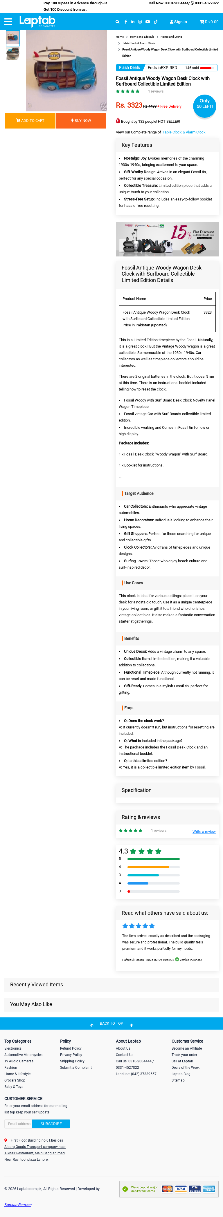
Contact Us (124, 1055)
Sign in (178, 21)
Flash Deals (129, 67)
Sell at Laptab (182, 1061)
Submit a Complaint (76, 1068)
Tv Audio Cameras (18, 1061)
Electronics (12, 1048)
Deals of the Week (185, 1068)
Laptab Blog (181, 1074)
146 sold (192, 68)
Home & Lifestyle (17, 1074)
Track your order (184, 1055)
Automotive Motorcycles (23, 1055)
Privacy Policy (71, 1055)
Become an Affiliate (187, 1048)
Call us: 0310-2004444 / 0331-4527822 (135, 1064)
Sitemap (178, 1080)
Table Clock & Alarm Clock (184, 132)
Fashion (10, 1068)
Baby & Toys (13, 1087)
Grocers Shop (14, 1080)
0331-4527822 (204, 3)
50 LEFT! (205, 106)
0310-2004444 (176, 3)
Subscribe (51, 1124)
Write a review (204, 831)
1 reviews (156, 91)
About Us (123, 1048)
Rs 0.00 (212, 21)
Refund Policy (71, 1048)
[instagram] (140, 22)
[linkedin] (132, 22)
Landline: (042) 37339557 (136, 1074)
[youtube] (147, 22)
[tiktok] (155, 22)
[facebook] (126, 22)
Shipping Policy (72, 1061)
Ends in (154, 67)
